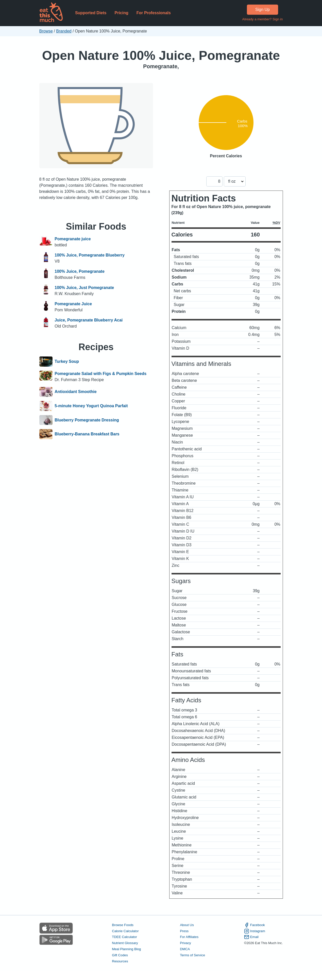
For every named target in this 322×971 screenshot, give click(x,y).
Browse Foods (122, 925)
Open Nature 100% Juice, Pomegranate (161, 55)
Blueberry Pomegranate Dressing (87, 420)
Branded (64, 31)
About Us (187, 925)
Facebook (254, 925)
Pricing (121, 13)
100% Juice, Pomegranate (80, 271)
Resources (120, 961)
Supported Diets (91, 13)
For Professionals (154, 13)
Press (184, 931)
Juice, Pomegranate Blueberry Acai (89, 320)
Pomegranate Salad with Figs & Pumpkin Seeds (100, 373)
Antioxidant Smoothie (75, 392)
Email (251, 937)
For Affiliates (189, 937)
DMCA (185, 949)
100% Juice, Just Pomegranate (84, 287)
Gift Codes (120, 955)
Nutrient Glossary (125, 943)
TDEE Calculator (124, 937)
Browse (46, 31)
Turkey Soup (67, 361)
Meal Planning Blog (126, 949)
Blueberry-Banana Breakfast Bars (87, 434)
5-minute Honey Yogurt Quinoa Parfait (91, 406)
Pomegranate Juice (73, 304)
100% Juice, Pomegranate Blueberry (90, 255)
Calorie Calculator (125, 931)
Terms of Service (192, 955)
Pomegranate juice (73, 239)
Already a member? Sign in (262, 19)
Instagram (254, 931)
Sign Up (262, 9)
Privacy (185, 943)
